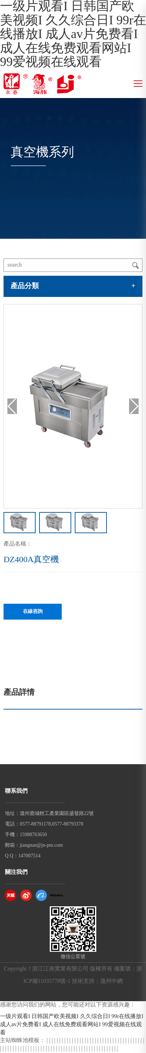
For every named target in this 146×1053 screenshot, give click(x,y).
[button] (134, 406)
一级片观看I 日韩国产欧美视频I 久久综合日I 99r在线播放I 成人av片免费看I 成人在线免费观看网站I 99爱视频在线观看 (73, 34)
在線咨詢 (33, 611)
